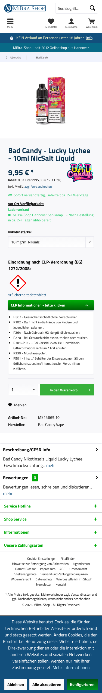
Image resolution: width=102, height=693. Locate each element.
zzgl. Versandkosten (38, 186)
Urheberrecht (78, 569)
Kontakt (60, 584)
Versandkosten (81, 594)
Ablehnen (15, 684)
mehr (50, 465)
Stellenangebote (25, 574)
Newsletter (43, 584)
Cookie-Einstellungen (41, 558)
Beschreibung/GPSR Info (26, 449)
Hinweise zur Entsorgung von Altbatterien (40, 564)
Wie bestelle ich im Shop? (73, 579)
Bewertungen (16, 477)
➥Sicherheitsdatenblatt (27, 295)
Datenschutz (43, 579)
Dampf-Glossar (25, 569)
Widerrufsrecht (21, 579)
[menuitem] (92, 23)
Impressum (47, 569)
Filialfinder (67, 558)
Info (89, 38)
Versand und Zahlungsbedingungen (64, 574)
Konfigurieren (82, 684)
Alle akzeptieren (46, 684)
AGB (62, 569)
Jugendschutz (81, 564)
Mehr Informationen (71, 667)
